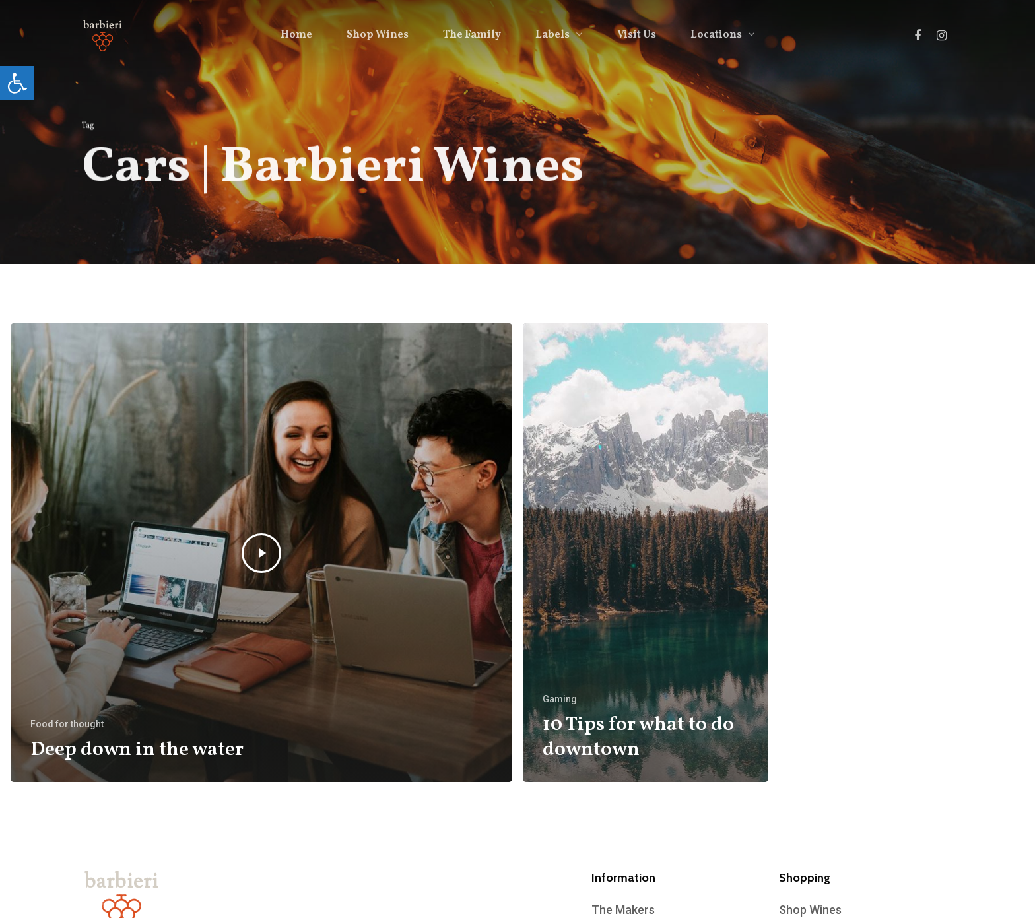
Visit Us (636, 35)
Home (296, 35)
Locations (722, 35)
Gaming (560, 699)
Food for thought (67, 724)
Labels (558, 35)
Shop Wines (378, 35)
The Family (472, 35)
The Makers (623, 910)
